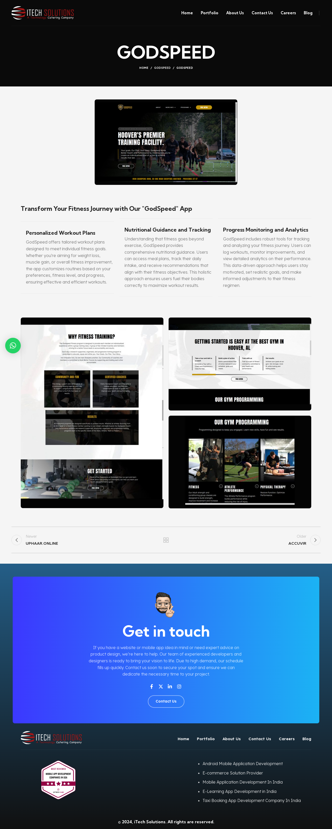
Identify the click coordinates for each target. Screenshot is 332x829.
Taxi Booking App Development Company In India (252, 800)
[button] (13, 345)
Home (143, 68)
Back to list (166, 540)
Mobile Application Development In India (243, 782)
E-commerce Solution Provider (233, 773)
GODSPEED (162, 68)
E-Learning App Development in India (239, 791)
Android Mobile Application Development (243, 763)
